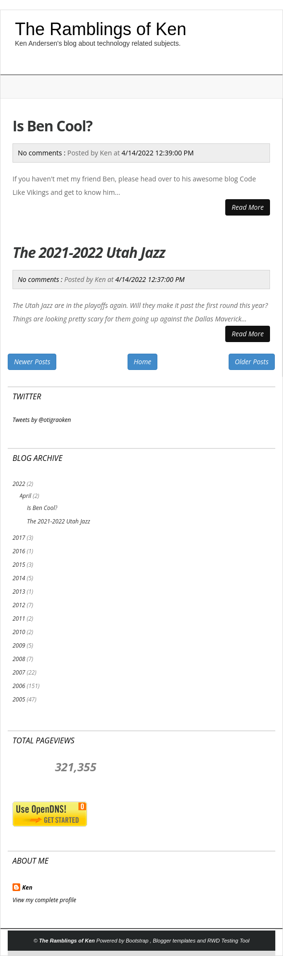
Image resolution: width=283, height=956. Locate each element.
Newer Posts (32, 361)
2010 (19, 632)
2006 (19, 686)
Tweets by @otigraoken (42, 420)
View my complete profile (44, 900)
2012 (19, 605)
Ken (27, 887)
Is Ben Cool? (52, 126)
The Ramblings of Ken (100, 29)
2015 (19, 565)
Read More (248, 207)
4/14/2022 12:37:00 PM (150, 279)
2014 (19, 578)
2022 (19, 484)
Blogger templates (175, 940)
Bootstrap (138, 940)
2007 (19, 672)
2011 (19, 618)
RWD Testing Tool (228, 940)
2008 (19, 659)
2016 (19, 551)
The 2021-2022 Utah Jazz (89, 252)
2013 (19, 591)
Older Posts (252, 361)
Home (143, 361)
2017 (19, 538)
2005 (19, 699)
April (25, 496)
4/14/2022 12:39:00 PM (158, 152)
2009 (19, 645)
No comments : (42, 152)
